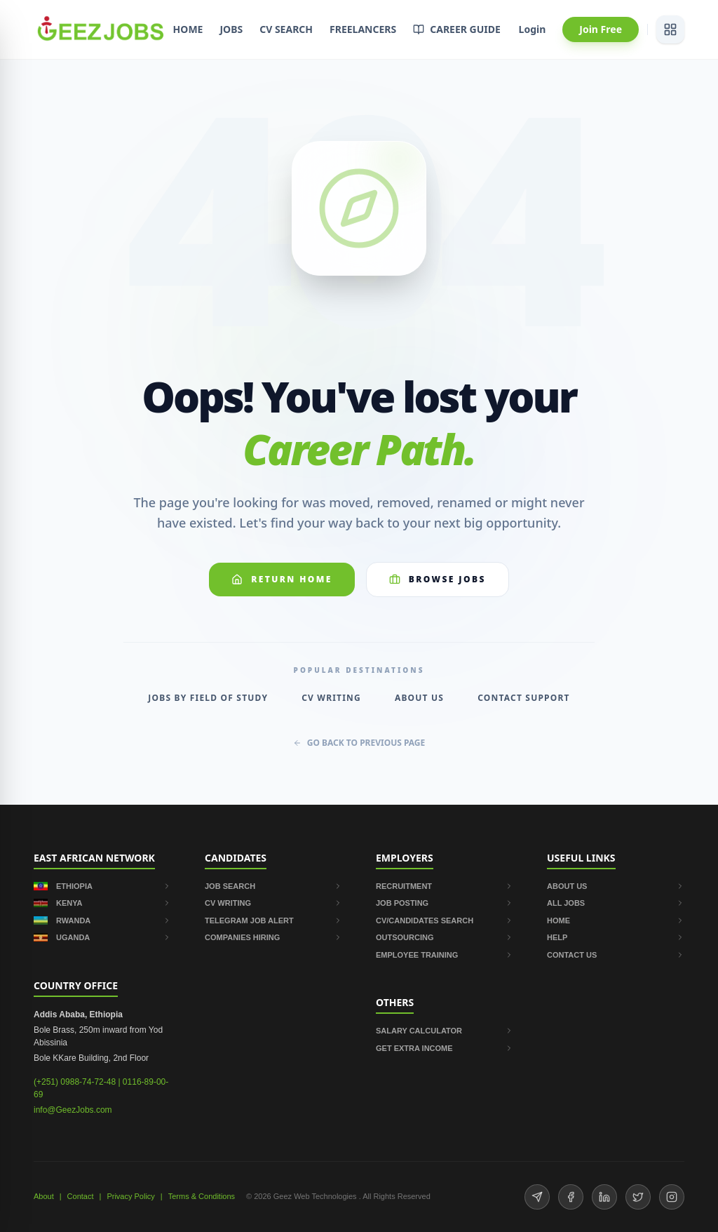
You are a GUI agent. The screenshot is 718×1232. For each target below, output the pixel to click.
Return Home (281, 579)
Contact (80, 1196)
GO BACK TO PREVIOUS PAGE (359, 743)
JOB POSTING (444, 903)
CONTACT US (615, 955)
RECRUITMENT (444, 886)
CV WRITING (273, 903)
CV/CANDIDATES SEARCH (444, 920)
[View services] (670, 29)
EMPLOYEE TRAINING (444, 955)
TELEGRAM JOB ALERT (273, 920)
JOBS (231, 29)
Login (532, 29)
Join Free (600, 29)
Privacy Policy (130, 1196)
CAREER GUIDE (457, 29)
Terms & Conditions (201, 1196)
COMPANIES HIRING (273, 937)
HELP (615, 937)
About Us (419, 698)
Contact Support (523, 698)
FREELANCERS (363, 29)
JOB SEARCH (273, 886)
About (44, 1196)
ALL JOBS (615, 903)
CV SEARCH (286, 29)
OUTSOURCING (444, 937)
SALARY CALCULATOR (444, 1030)
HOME (188, 29)
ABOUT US (615, 886)
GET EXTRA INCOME (444, 1048)
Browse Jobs (437, 579)
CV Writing (331, 698)
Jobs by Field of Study (208, 698)
